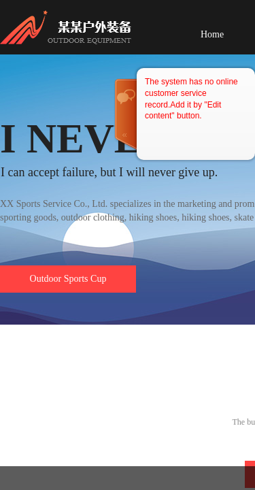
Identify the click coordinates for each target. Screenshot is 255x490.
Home (212, 34)
